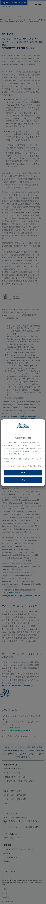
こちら (25, 459)
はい (23, 472)
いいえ (23, 480)
